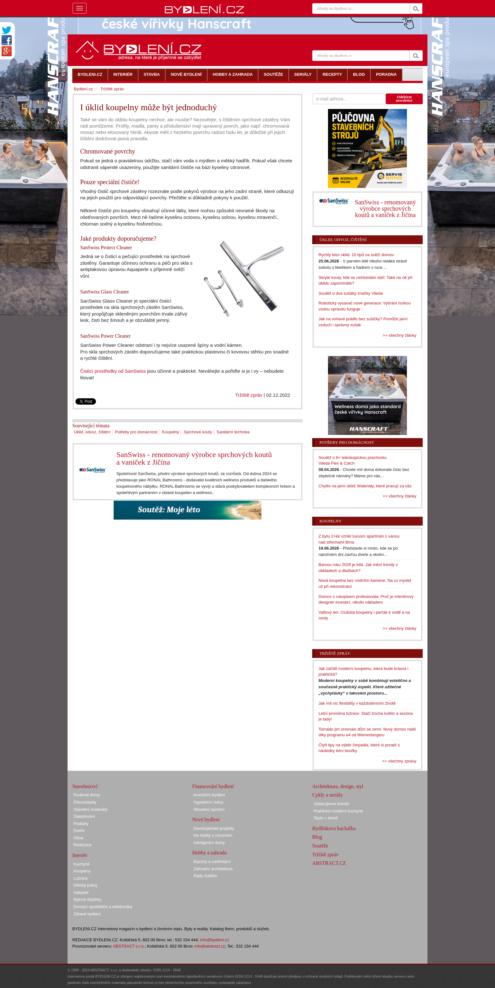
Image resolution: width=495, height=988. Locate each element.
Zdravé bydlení (87, 914)
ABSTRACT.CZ (329, 863)
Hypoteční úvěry (208, 802)
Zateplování (84, 816)
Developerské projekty (214, 828)
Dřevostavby (85, 802)
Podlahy (81, 823)
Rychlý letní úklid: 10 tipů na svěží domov (356, 254)
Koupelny (170, 432)
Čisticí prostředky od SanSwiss (113, 371)
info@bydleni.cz (214, 939)
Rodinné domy (87, 794)
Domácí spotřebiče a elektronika (103, 906)
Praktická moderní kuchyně (338, 811)
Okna (78, 837)
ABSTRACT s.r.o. (129, 946)
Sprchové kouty (198, 432)
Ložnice (81, 878)
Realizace (83, 844)
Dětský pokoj (85, 885)
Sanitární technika (233, 432)
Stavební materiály (91, 809)
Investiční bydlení (209, 794)
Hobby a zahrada (209, 852)
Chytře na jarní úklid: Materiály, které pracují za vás (365, 486)
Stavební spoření (209, 809)
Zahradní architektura (213, 868)
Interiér (79, 855)
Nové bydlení (206, 819)
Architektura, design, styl (337, 786)
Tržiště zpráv (248, 395)
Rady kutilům (205, 875)
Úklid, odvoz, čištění (92, 432)
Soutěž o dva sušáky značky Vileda (351, 293)
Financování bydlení (213, 786)
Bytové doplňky (87, 899)
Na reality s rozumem (213, 835)
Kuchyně (82, 864)
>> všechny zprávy (399, 761)
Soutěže (320, 845)
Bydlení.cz (83, 89)
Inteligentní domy (209, 842)
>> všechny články (399, 335)
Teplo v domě (325, 818)
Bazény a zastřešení (212, 861)
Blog (317, 837)
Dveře (79, 830)
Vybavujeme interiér (331, 803)
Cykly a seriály (327, 795)
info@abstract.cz (209, 946)
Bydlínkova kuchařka (333, 828)
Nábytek (81, 892)
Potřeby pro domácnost (136, 432)
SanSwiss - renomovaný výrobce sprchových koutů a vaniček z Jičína (194, 458)
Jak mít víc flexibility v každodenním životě (357, 703)
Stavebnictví (85, 786)
